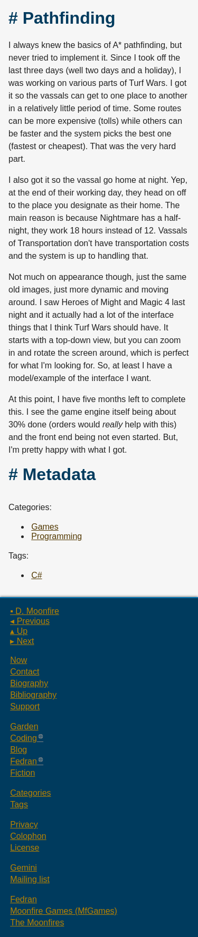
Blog (18, 749)
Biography (29, 683)
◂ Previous (30, 621)
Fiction (22, 772)
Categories (30, 792)
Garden (24, 726)
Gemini (23, 867)
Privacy (23, 824)
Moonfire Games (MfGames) (63, 910)
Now (18, 660)
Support (25, 706)
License (24, 847)
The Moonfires (37, 922)
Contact (24, 671)
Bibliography (33, 694)
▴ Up (18, 631)
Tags (19, 804)
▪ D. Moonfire (34, 611)
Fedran (23, 761)
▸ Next (22, 641)
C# (36, 575)
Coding (23, 738)
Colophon (28, 836)
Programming (56, 536)
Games (45, 526)
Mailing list (30, 879)
